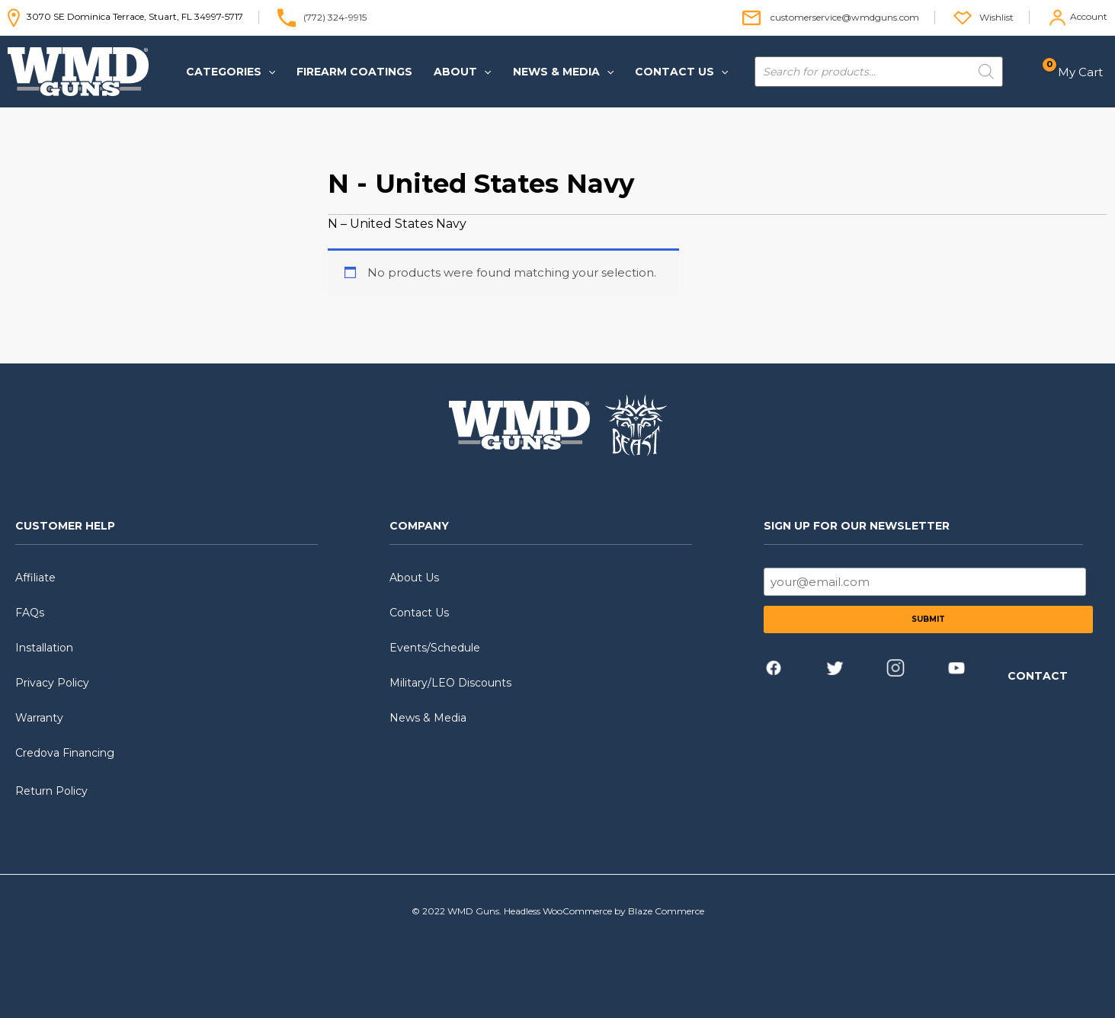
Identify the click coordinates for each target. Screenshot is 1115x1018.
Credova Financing (64, 753)
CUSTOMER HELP (65, 526)
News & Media (427, 718)
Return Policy (51, 791)
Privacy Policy (52, 683)
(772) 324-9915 (335, 16)
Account (1088, 16)
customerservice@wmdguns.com (845, 16)
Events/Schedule (434, 648)
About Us (414, 577)
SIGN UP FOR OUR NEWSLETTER (857, 526)
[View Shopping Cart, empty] (1077, 72)
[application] (268, 71)
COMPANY (419, 526)
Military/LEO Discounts (450, 683)
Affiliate (35, 577)
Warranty (39, 718)
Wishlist (996, 16)
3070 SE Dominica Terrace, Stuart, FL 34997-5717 (125, 16)
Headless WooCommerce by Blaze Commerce (604, 911)
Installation (44, 648)
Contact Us (419, 612)
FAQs (29, 612)
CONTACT (1038, 676)
